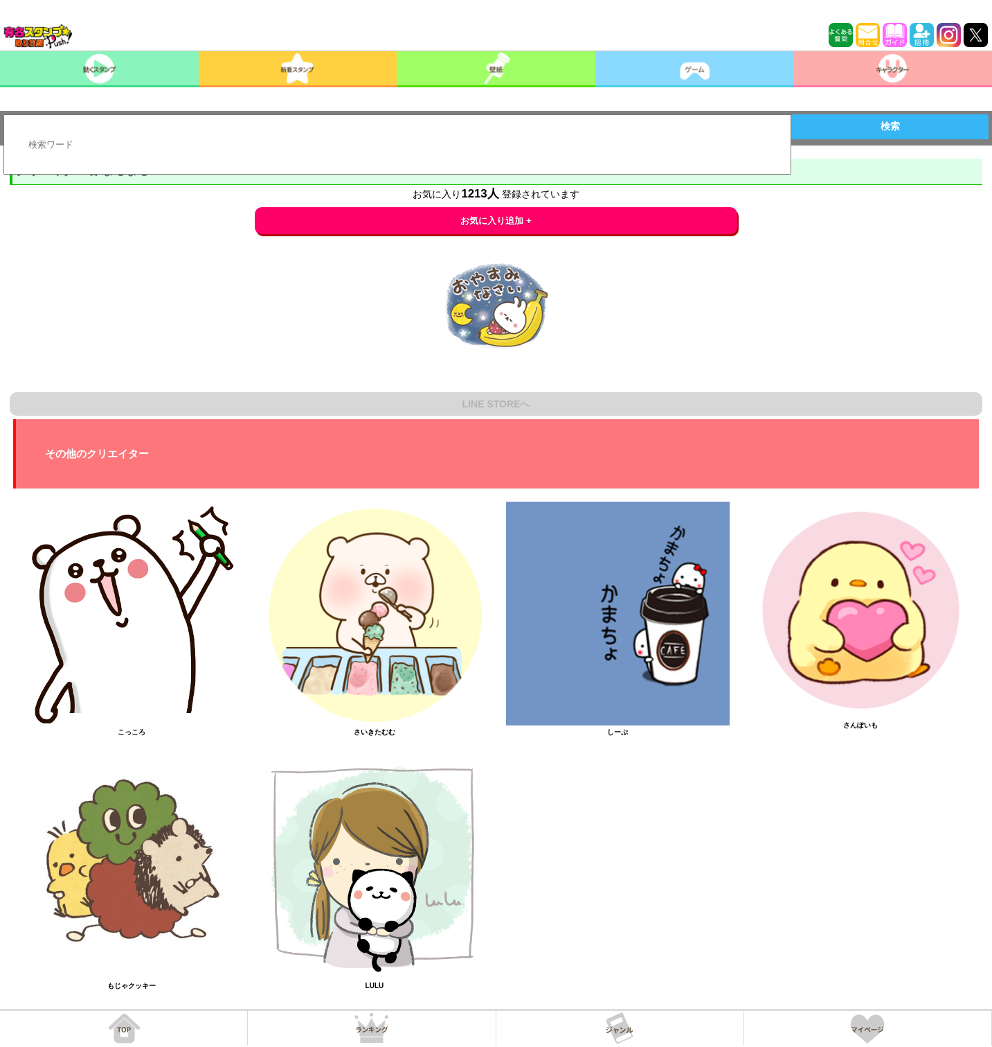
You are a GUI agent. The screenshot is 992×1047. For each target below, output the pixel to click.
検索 (890, 126)
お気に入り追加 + (496, 220)
